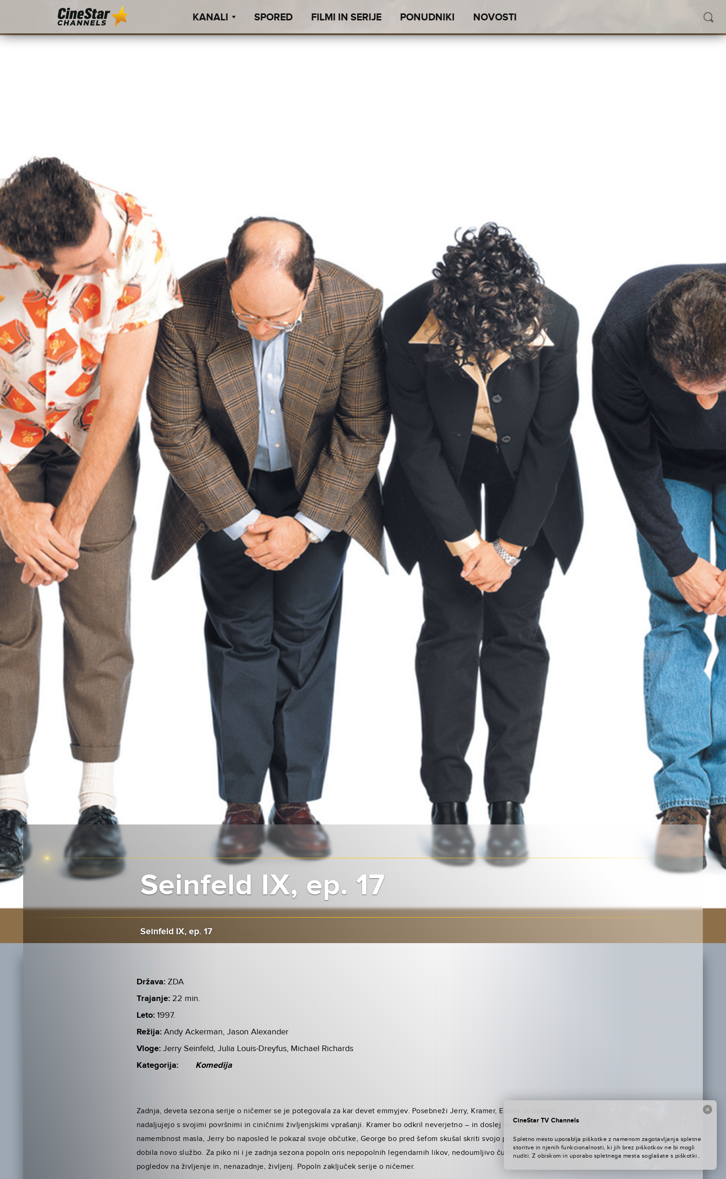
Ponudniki (427, 18)
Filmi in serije (346, 18)
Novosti (495, 18)
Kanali (214, 18)
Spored (273, 18)
